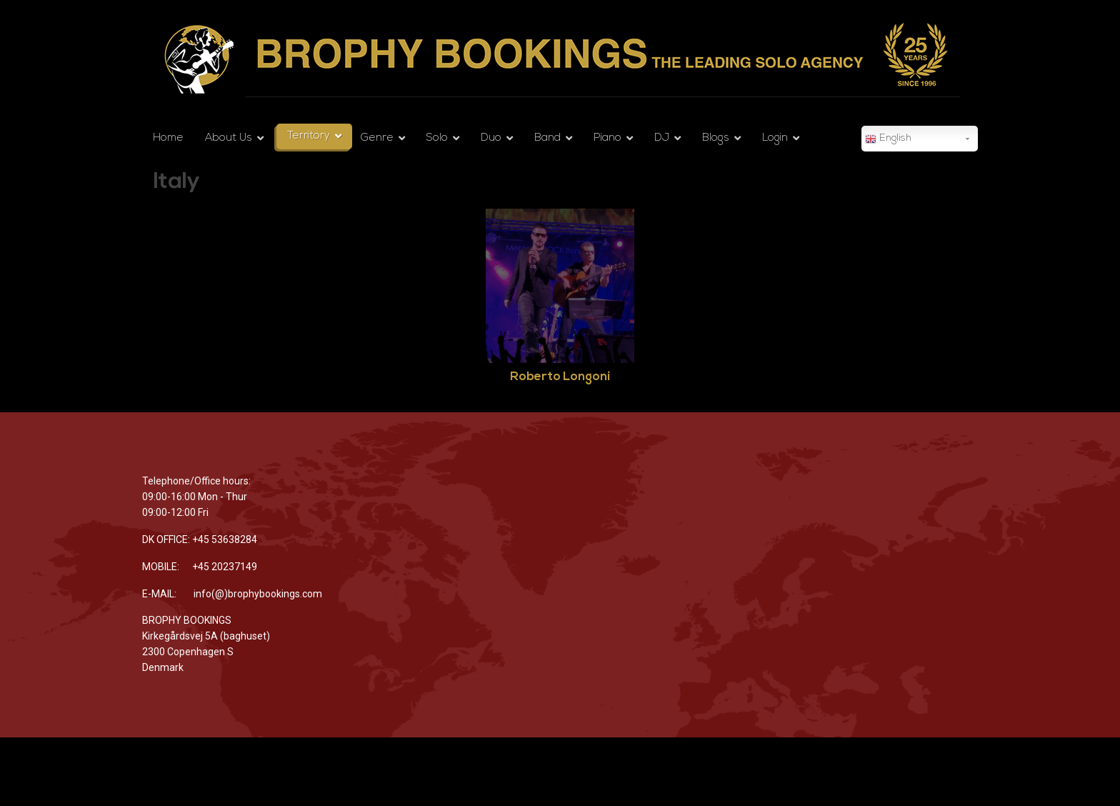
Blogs (715, 138)
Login (775, 138)
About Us (228, 138)
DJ (661, 138)
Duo (491, 138)
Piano (607, 138)
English (888, 139)
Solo (437, 138)
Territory (308, 136)
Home (168, 138)
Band (547, 138)
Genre (377, 138)
